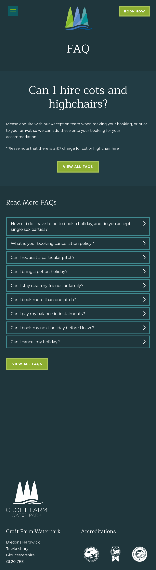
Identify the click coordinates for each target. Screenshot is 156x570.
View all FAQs (78, 167)
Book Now (134, 11)
